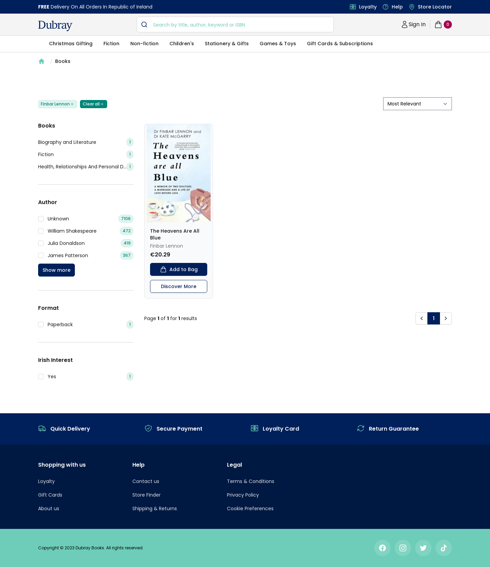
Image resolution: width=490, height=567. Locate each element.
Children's (181, 43)
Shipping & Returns (154, 508)
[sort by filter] (417, 103)
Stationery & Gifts (227, 43)
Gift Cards (50, 494)
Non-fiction (144, 43)
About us (48, 508)
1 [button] (434, 318)
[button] (421, 318)
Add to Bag (179, 269)
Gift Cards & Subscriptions (340, 43)
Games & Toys (278, 43)
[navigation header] (55, 25)
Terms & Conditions (250, 481)
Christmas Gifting (71, 43)
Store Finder (146, 494)
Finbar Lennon (58, 104)
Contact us (145, 481)
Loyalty (368, 6)
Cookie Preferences (250, 508)
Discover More (178, 286)
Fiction (111, 43)
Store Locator (435, 6)
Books (62, 61)
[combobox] (235, 24)
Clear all (93, 104)
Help (397, 6)
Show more (56, 270)
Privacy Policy (243, 494)
